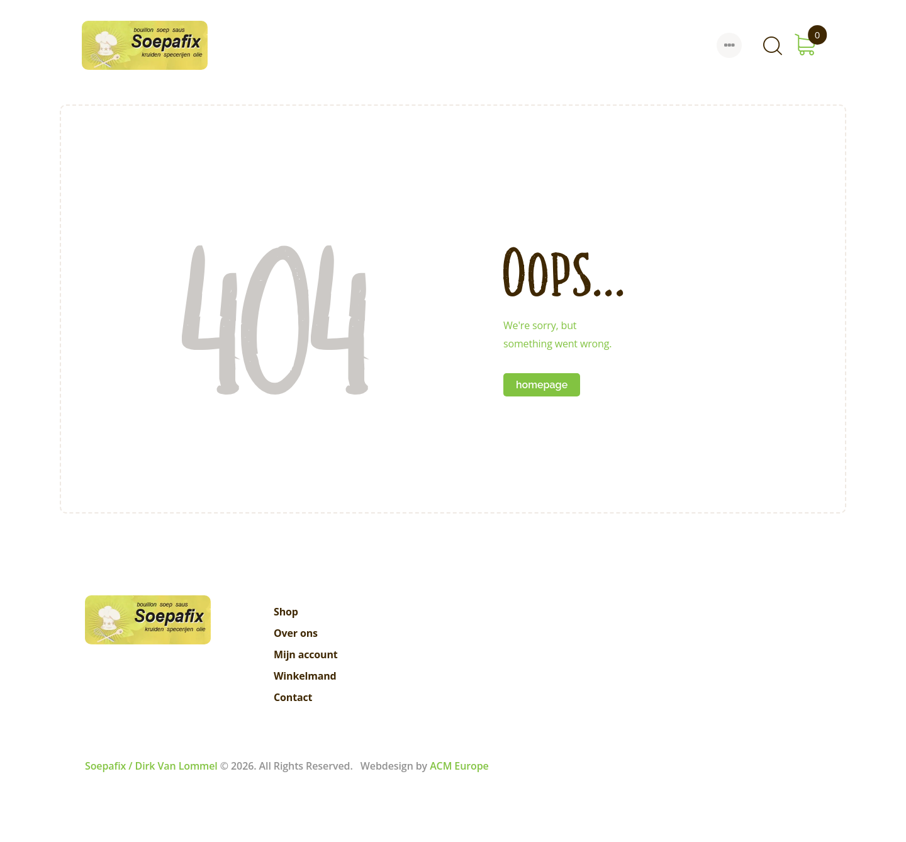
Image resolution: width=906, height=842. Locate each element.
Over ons (296, 633)
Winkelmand (305, 676)
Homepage (542, 385)
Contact (293, 697)
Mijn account (306, 654)
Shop (286, 612)
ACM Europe (459, 766)
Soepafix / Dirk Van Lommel (151, 766)
